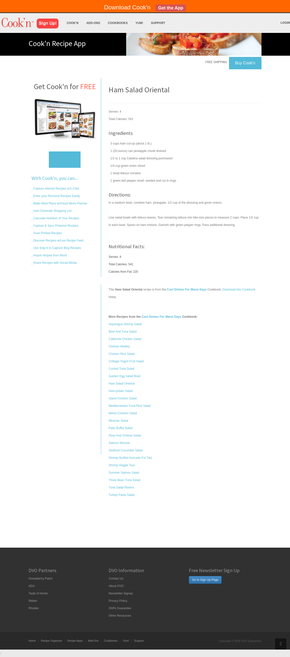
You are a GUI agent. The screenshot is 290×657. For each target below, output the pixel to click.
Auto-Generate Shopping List (51, 211)
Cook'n (73, 23)
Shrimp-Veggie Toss (122, 465)
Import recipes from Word (49, 255)
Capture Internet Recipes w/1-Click (55, 188)
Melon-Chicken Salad (123, 413)
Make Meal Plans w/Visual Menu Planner (59, 203)
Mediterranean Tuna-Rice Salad (129, 406)
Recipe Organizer (51, 640)
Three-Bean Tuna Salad (124, 480)
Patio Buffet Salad (120, 428)
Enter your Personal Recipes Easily (56, 196)
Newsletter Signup (121, 593)
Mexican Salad (118, 420)
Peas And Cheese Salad (125, 435)
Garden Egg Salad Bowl (124, 376)
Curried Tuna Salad (121, 368)
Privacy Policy (118, 601)
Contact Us (116, 578)
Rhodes (34, 608)
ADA (32, 586)
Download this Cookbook (238, 289)
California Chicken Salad (125, 339)
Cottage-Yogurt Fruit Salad (126, 361)
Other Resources (120, 615)
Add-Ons (93, 23)
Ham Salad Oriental (122, 383)
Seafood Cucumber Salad (126, 450)
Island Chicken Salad (123, 398)
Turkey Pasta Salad (121, 495)
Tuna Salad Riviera (121, 487)
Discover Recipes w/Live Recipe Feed (57, 240)
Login (285, 22)
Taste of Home (38, 593)
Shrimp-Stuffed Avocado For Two (130, 458)
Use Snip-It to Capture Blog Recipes (56, 248)
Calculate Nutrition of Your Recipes (55, 218)
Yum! (139, 23)
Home (32, 640)
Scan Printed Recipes (47, 233)
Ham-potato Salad (121, 391)
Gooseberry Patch (41, 578)
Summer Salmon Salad (124, 472)
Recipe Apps (75, 640)
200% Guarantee (120, 608)
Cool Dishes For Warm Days (161, 316)
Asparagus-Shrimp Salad (125, 324)
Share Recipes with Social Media (54, 263)
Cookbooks (118, 23)
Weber (33, 601)
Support (158, 23)
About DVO (116, 586)
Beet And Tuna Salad (123, 331)
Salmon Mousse (119, 443)
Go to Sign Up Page (205, 580)
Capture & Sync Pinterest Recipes (55, 225)
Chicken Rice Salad (122, 354)
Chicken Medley (119, 346)
